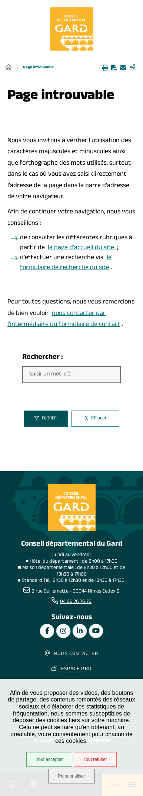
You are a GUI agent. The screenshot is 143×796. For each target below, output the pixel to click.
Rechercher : (42, 358)
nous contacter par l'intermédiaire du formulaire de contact (63, 319)
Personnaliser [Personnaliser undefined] (71, 776)
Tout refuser (95, 759)
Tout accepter (49, 759)
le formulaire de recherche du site (66, 263)
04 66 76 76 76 (76, 602)
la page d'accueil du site (82, 248)
